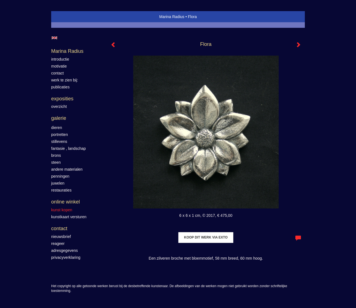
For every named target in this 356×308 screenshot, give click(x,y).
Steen (56, 162)
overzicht (59, 106)
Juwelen (57, 183)
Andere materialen (67, 169)
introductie (60, 59)
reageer (58, 243)
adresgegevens (64, 250)
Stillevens (59, 141)
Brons (56, 155)
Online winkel (65, 202)
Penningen (60, 176)
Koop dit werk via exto (206, 237)
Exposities (62, 98)
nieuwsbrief (61, 236)
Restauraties (61, 190)
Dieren (56, 127)
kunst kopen (61, 210)
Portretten (59, 134)
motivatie (59, 66)
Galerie (58, 118)
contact (57, 73)
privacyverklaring (65, 257)
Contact (59, 228)
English (54, 37)
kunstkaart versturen (68, 217)
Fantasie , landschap (68, 148)
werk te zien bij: (64, 80)
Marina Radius (171, 16)
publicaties (60, 87)
